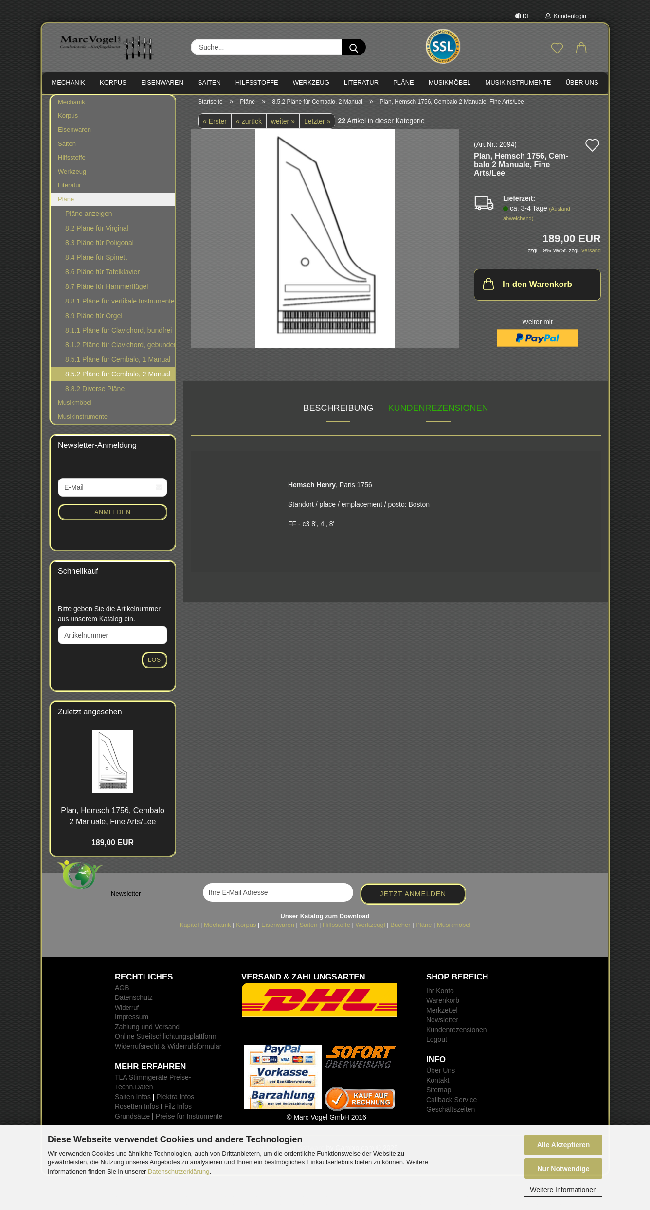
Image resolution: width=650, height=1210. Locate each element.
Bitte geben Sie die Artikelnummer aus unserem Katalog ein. (109, 618)
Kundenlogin (565, 16)
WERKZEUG (311, 82)
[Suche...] (354, 47)
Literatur (69, 190)
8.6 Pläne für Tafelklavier (102, 277)
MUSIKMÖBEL (450, 82)
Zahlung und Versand (147, 1031)
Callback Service (451, 1104)
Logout (436, 1044)
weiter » (283, 126)
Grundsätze (132, 1121)
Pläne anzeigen (88, 219)
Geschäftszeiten (450, 1114)
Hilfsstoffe (72, 162)
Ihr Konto (440, 995)
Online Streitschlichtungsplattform (166, 1041)
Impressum (131, 1022)
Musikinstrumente (83, 421)
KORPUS (113, 82)
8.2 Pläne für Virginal (96, 233)
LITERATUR (361, 82)
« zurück (249, 126)
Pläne (66, 204)
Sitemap (438, 1095)
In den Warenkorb (526, 289)
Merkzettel (442, 1015)
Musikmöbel (74, 407)
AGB (122, 992)
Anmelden (112, 517)
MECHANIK (68, 82)
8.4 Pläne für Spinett (96, 263)
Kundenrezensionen (438, 413)
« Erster (215, 126)
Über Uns (581, 82)
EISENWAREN (162, 82)
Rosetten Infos (137, 1111)
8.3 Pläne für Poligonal (99, 248)
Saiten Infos (133, 1101)
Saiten (67, 148)
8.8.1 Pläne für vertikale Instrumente (120, 306)
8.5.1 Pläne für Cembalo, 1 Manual (117, 365)
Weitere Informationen (563, 1189)
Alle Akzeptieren (563, 1145)
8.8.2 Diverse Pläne (95, 394)
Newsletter (442, 1025)
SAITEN (209, 82)
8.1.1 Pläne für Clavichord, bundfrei (118, 335)
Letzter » (317, 126)
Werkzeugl (370, 929)
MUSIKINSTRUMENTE (518, 82)
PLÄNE (403, 82)
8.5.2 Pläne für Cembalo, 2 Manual (117, 379)
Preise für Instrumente (189, 1121)
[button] (581, 48)
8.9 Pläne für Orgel (94, 321)
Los (154, 664)
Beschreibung (338, 413)
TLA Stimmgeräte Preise (152, 1082)
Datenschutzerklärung (178, 1171)
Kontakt (437, 1085)
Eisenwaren (74, 134)
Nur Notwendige (563, 1169)
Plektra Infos (175, 1101)
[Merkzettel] (557, 48)
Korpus (68, 121)
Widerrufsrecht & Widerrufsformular (168, 1051)
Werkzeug (72, 176)
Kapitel (189, 929)
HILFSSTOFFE (256, 82)
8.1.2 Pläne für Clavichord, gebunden (120, 350)
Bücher (400, 929)
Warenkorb (442, 1005)
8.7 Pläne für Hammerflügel (106, 292)
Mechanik (71, 106)
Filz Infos (178, 1111)
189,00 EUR (112, 847)
